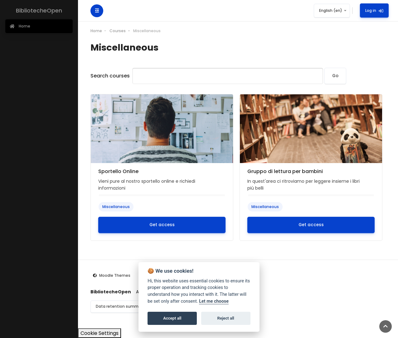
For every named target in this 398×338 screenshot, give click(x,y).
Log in (374, 10)
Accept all (172, 318)
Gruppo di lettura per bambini (285, 171)
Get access (162, 225)
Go (335, 76)
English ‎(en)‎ (330, 10)
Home (96, 30)
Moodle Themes (114, 275)
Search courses (110, 75)
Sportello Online (118, 171)
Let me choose (214, 301)
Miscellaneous (147, 30)
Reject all (225, 318)
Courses (117, 30)
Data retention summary (120, 306)
